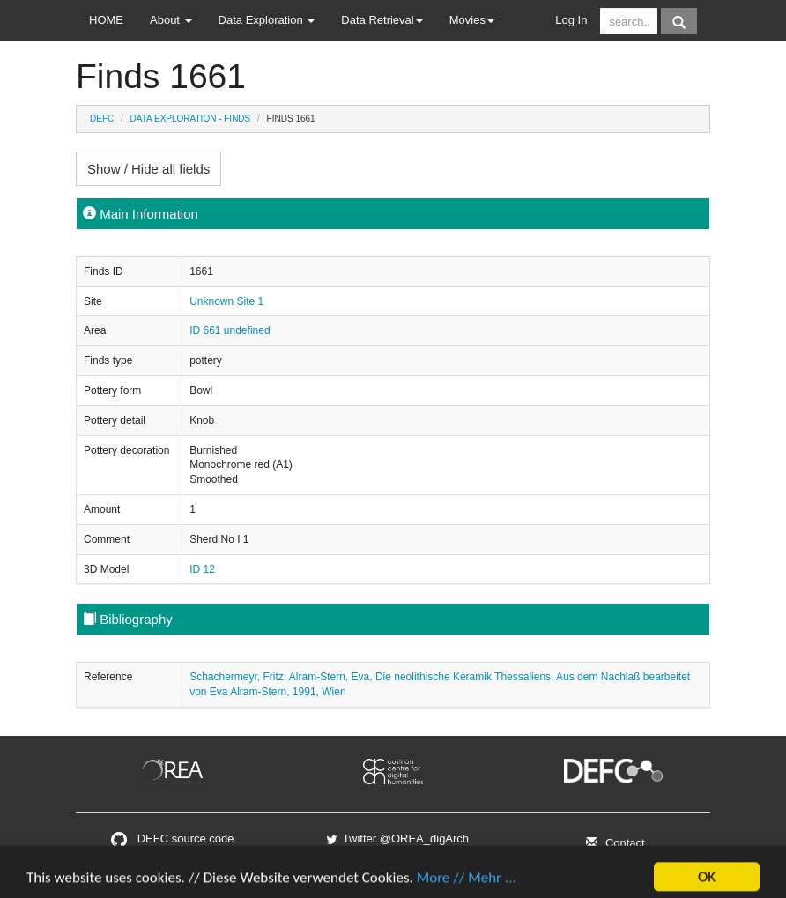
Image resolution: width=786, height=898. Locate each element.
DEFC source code (172, 838)
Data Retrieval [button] (381, 19)
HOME (106, 19)
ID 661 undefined (229, 330)
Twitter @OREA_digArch (396, 838)
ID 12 (202, 569)
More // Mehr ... (466, 885)
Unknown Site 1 (226, 301)
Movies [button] (471, 19)
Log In (571, 19)
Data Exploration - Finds (190, 118)
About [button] (171, 19)
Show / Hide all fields (148, 168)
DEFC (102, 118)
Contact (613, 843)
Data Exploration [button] (267, 19)
